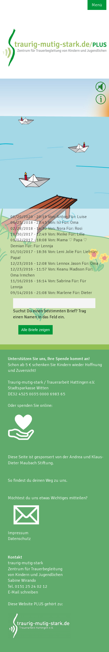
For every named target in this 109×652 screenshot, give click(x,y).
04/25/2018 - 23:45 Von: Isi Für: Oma (44, 222)
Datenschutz (19, 538)
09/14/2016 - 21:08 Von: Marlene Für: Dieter (51, 292)
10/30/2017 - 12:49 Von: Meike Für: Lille (47, 234)
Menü (97, 5)
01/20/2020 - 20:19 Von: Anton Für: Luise (48, 216)
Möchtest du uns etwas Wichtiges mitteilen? (48, 498)
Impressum (18, 533)
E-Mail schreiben (23, 592)
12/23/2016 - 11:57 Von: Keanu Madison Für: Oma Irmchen (51, 272)
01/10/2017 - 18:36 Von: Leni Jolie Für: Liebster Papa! (54, 254)
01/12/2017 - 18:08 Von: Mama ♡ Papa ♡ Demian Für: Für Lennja (48, 242)
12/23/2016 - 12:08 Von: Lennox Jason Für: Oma (54, 263)
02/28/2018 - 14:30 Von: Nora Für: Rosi (46, 228)
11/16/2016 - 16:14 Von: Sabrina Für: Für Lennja (48, 283)
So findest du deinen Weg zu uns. (37, 480)
